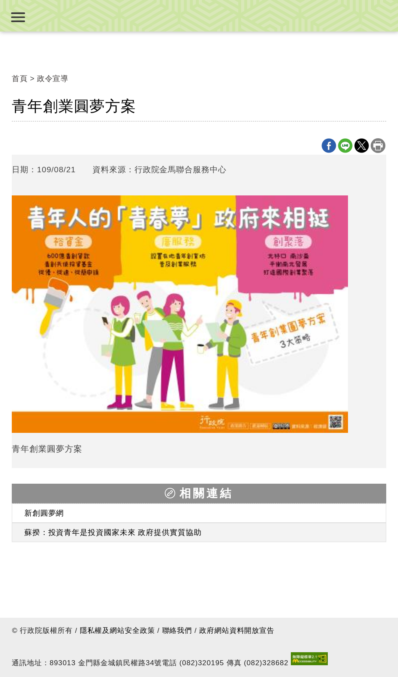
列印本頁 (378, 145)
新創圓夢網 (44, 513)
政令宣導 (53, 78)
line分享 (345, 145)
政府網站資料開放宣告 (236, 631)
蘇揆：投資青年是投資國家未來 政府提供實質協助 (113, 532)
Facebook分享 (329, 145)
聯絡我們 (177, 631)
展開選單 (18, 17)
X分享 (361, 145)
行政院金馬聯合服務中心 (199, 16)
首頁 (20, 78)
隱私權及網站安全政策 (117, 631)
